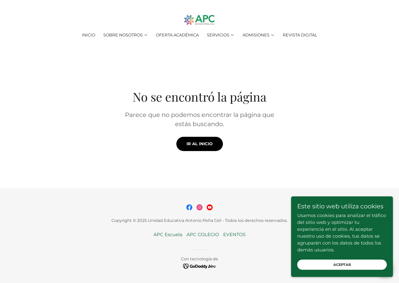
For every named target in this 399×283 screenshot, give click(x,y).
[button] (125, 35)
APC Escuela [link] (167, 234)
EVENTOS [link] (234, 234)
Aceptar (342, 275)
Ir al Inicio (200, 143)
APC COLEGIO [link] (203, 234)
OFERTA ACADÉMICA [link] (177, 35)
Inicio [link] (88, 35)
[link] (199, 20)
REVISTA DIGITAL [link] (300, 35)
